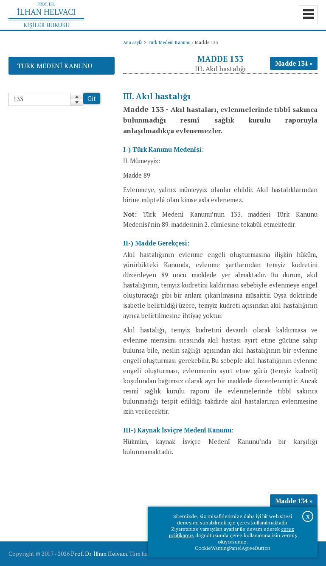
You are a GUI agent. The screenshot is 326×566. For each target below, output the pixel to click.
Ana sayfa (133, 42)
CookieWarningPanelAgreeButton (232, 548)
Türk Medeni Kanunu (169, 42)
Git (91, 99)
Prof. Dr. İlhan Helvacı (99, 554)
